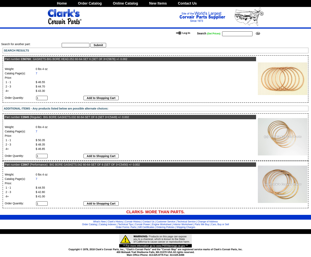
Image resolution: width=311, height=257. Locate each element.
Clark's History (115, 221)
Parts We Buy (202, 224)
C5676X (26, 59)
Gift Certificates (146, 227)
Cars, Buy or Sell (220, 224)
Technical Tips (125, 224)
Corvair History (133, 221)
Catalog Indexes (107, 224)
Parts (133, 227)
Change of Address (208, 221)
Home (62, 3)
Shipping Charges (185, 227)
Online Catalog (125, 3)
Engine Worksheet (161, 224)
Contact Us (187, 3)
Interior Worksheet (183, 224)
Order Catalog (90, 3)
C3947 (25, 164)
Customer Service (165, 221)
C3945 (25, 117)
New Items (158, 3)
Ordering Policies (165, 227)
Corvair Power (142, 224)
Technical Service (186, 221)
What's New (99, 221)
